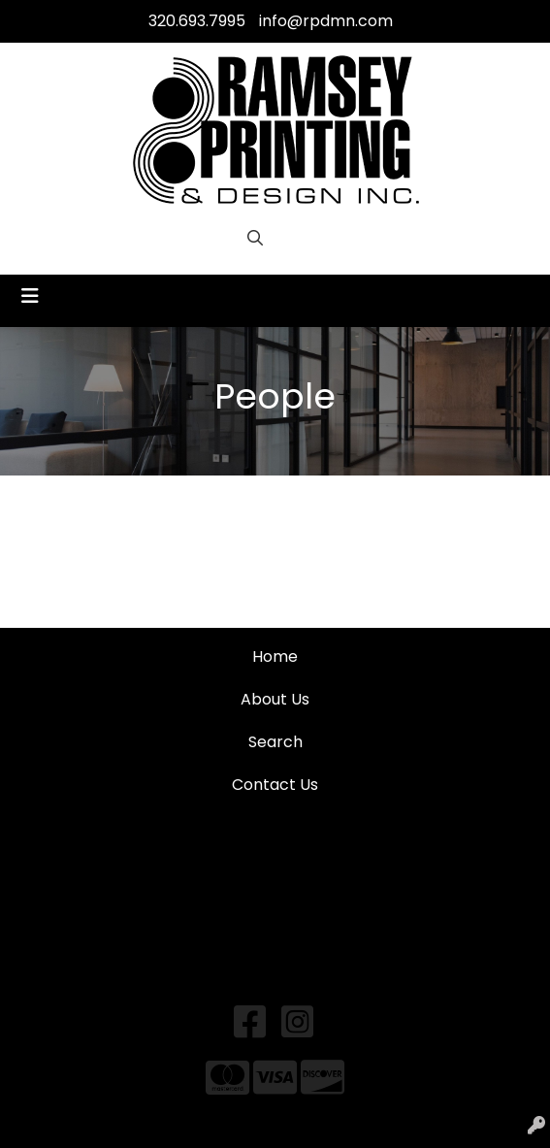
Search (275, 742)
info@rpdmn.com (326, 21)
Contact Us (275, 784)
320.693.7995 (196, 21)
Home (275, 656)
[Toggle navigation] (30, 296)
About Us (275, 699)
